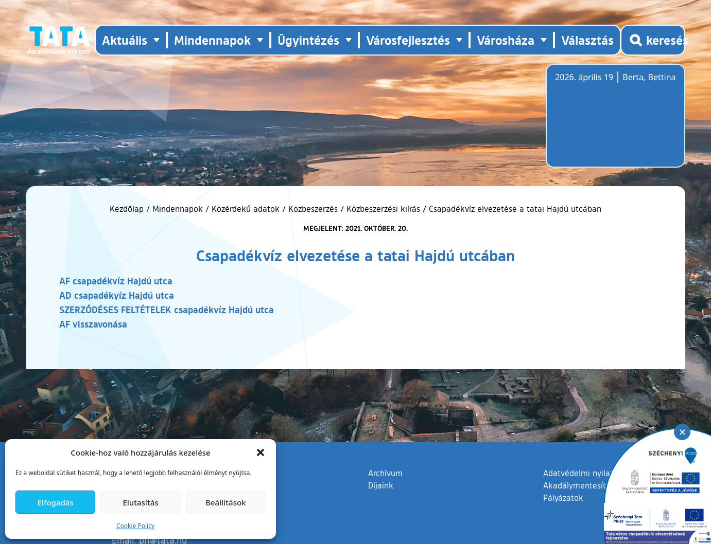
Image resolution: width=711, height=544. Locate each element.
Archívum (385, 472)
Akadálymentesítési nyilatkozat (601, 485)
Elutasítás (140, 502)
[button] (260, 452)
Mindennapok (177, 209)
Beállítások (225, 502)
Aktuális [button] (124, 40)
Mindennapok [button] (212, 40)
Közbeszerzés (313, 209)
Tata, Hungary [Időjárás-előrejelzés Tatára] (612, 121)
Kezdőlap (128, 209)
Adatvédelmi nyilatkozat (588, 473)
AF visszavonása (93, 324)
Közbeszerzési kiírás (383, 209)
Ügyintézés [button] (308, 40)
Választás (587, 40)
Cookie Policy (135, 525)
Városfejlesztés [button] (408, 40)
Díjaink (380, 485)
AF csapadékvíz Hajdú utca (115, 281)
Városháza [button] (505, 40)
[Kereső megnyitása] (652, 40)
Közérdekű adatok (246, 209)
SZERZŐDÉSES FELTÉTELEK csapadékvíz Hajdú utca (166, 309)
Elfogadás (56, 502)
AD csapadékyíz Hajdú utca (116, 295)
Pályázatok (563, 498)
